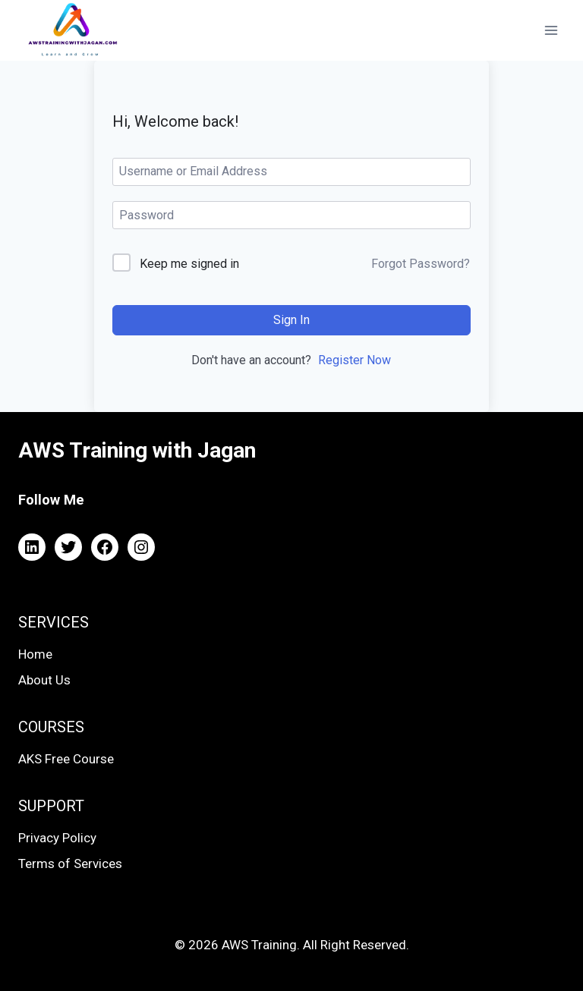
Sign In (291, 320)
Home (35, 654)
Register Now (354, 360)
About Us (44, 679)
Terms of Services (70, 863)
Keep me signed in (189, 263)
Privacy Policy (57, 837)
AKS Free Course (66, 758)
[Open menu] (551, 30)
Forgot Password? (420, 263)
